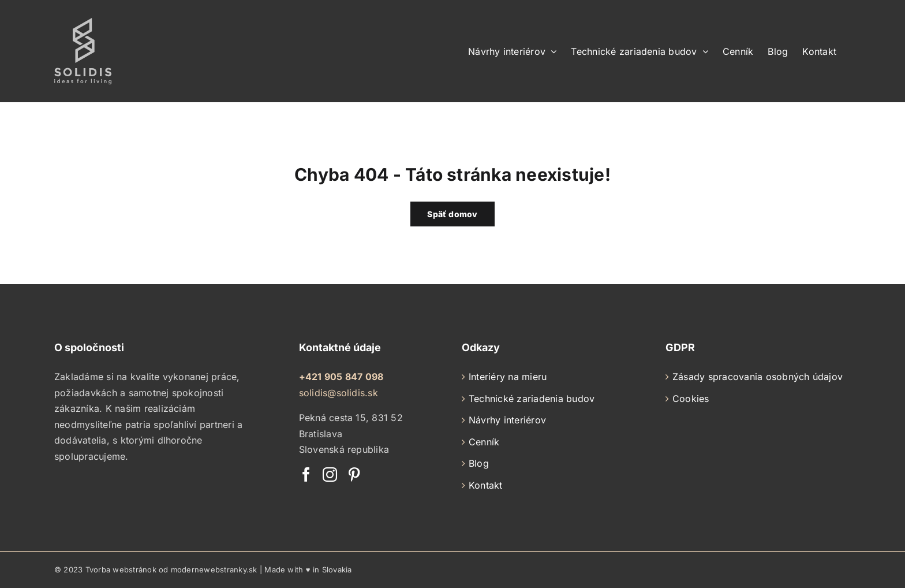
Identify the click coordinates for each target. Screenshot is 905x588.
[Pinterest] (354, 474)
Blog (479, 463)
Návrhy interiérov (507, 420)
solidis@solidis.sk (338, 393)
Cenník (484, 442)
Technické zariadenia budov (531, 398)
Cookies (690, 398)
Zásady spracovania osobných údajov (757, 376)
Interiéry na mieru (508, 376)
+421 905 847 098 (341, 376)
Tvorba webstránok (120, 569)
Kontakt (486, 485)
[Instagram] (330, 474)
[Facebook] (306, 474)
